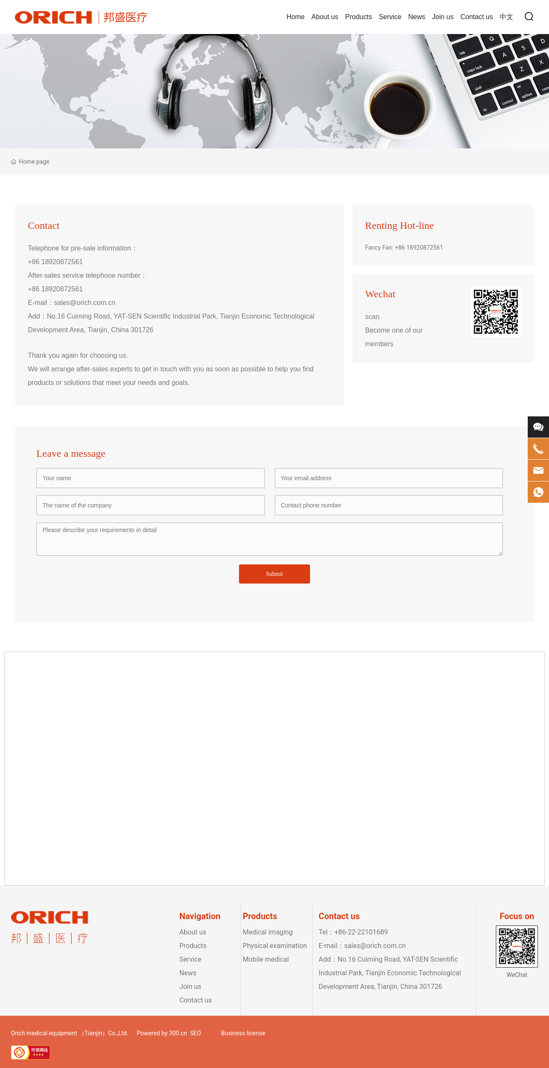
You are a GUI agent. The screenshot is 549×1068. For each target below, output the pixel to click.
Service (190, 959)
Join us (190, 987)
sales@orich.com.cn (84, 302)
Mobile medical (266, 959)
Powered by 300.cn (162, 1033)
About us (193, 932)
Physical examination (276, 946)
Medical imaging (268, 932)
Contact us (195, 1000)
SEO (195, 1033)
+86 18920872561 (55, 261)
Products (193, 946)
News (187, 973)
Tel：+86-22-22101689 (353, 932)
